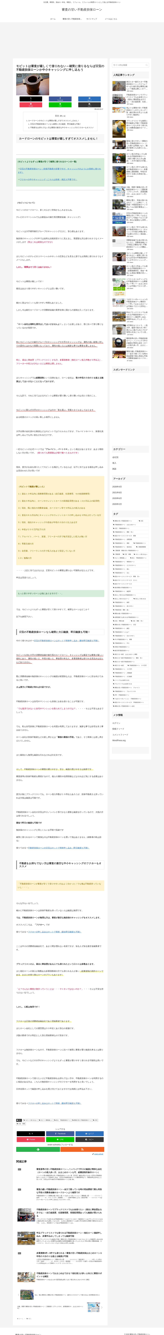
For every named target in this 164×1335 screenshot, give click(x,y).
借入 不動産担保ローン (62, 1115)
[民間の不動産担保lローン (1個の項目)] (130, 647)
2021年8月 (117, 492)
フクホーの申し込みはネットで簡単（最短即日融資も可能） (55, 926)
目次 (57, 110)
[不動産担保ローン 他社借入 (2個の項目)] (123, 547)
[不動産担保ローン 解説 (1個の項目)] (130, 628)
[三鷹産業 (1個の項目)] (116, 554)
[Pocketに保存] (68, 98)
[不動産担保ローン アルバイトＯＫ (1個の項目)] (130, 691)
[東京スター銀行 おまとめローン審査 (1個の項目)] (130, 654)
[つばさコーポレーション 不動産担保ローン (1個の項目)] (130, 699)
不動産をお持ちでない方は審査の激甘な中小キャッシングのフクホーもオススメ (62, 122)
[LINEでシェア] (82, 98)
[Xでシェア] (24, 98)
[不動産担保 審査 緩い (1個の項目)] (130, 610)
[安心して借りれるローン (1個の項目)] (122, 599)
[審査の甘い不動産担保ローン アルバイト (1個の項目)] (130, 687)
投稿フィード (118, 729)
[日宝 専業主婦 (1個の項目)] (121, 621)
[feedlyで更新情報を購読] (38, 1143)
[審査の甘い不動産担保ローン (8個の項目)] (124, 521)
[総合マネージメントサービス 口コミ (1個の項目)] (130, 580)
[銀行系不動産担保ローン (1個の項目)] (130, 650)
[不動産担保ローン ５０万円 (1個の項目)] (138, 665)
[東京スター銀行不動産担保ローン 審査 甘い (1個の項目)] (130, 658)
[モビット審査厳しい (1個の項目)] (120, 558)
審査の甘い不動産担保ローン (81, 1115)
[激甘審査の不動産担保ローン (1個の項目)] (130, 587)
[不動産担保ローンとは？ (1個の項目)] (130, 632)
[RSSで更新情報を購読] (82, 1143)
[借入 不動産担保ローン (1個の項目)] (139, 558)
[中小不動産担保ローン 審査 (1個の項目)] (130, 639)
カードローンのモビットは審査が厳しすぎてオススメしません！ (53, 115)
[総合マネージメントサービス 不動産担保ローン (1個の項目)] (130, 702)
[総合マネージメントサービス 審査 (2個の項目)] (130, 536)
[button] (97, 98)
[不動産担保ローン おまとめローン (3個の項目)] (130, 524)
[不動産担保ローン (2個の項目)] (141, 543)
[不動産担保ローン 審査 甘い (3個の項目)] (130, 532)
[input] (130, 65)
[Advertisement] (82, 40)
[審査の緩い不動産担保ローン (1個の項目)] (130, 613)
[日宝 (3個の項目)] (143, 521)
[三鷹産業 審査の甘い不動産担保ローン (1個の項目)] (130, 550)
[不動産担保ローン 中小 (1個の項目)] (130, 643)
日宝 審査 (21, 1118)
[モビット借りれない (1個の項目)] (141, 554)
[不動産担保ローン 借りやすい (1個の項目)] (130, 606)
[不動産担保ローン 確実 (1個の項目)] (130, 602)
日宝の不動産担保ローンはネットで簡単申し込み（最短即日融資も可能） (66, 635)
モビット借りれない (30, 1115)
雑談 (114, 469)
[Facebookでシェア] (38, 98)
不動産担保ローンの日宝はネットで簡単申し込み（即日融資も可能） (58, 842)
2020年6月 (117, 498)
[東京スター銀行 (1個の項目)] (119, 665)
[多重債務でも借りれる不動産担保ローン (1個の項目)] (130, 617)
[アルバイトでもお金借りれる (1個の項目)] (130, 684)
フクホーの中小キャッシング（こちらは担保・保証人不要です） (48, 174)
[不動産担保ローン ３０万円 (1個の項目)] (130, 669)
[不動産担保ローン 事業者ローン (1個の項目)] (130, 561)
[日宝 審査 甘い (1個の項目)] (139, 621)
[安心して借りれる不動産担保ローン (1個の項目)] (130, 595)
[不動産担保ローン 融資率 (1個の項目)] (130, 591)
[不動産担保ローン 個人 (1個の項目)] (130, 569)
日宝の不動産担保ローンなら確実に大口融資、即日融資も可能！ (55, 118)
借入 (19, 1115)
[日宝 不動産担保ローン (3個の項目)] (130, 528)
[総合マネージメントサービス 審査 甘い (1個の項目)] (130, 576)
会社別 (115, 457)
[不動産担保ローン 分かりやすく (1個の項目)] (130, 636)
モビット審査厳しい (46, 1115)
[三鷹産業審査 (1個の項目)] (142, 547)
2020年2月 (117, 504)
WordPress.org (119, 740)
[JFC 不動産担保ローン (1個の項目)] (130, 695)
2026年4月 (117, 487)
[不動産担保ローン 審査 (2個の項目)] (122, 543)
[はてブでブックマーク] (53, 98)
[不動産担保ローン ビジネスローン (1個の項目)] (130, 565)
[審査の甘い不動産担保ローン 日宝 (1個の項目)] (130, 624)
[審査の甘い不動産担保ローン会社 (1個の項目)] (130, 706)
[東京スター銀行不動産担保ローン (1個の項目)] (130, 661)
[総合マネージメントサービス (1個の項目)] (130, 584)
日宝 (95, 1115)
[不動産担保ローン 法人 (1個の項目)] (130, 573)
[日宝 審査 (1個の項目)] (127, 554)
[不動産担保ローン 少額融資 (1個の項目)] (130, 673)
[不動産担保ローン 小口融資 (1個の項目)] (130, 676)
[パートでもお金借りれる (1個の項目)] (130, 680)
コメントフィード (120, 735)
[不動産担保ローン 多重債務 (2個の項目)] (130, 539)
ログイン (116, 723)
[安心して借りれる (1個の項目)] (141, 599)
